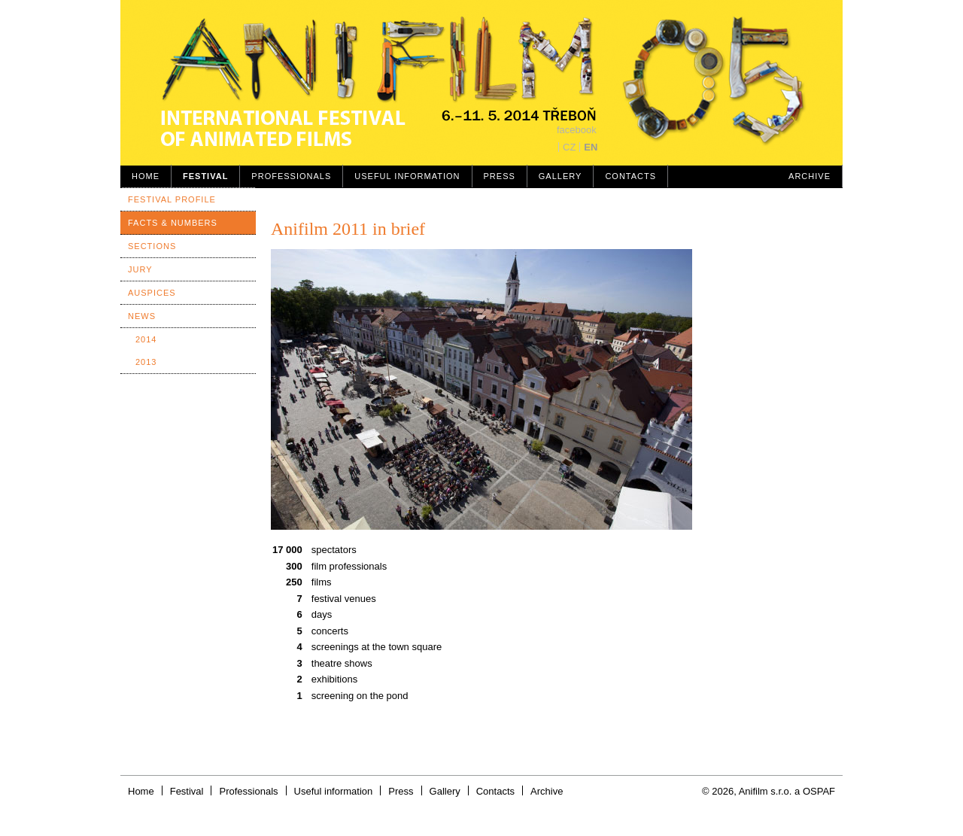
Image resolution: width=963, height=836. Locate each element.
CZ (569, 147)
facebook (577, 130)
